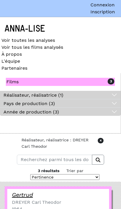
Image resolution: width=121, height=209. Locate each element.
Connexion (102, 5)
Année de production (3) (31, 112)
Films (12, 81)
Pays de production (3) (29, 103)
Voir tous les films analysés (32, 47)
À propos (11, 54)
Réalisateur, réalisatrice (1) (33, 95)
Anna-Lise (25, 28)
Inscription (102, 12)
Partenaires (14, 68)
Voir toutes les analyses (28, 40)
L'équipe (10, 61)
